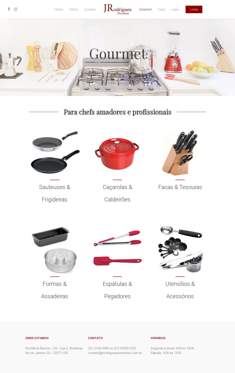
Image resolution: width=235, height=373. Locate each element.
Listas (194, 9)
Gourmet (145, 9)
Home (58, 9)
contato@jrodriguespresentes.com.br (115, 353)
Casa (161, 9)
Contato (90, 9)
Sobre (73, 9)
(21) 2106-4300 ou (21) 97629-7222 (112, 348)
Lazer (175, 9)
